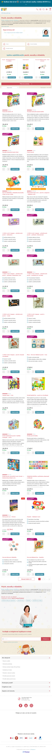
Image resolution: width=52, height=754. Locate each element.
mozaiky (7, 20)
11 (49, 579)
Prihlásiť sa (46, 639)
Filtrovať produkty (26, 84)
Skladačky (28, 600)
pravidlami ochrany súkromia (13, 642)
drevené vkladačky (14, 20)
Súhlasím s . (10, 642)
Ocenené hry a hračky (37, 600)
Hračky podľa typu (6, 13)
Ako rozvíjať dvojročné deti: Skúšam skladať (13, 32)
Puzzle (2, 20)
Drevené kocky (21, 600)
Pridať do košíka (11, 77)
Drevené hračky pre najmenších (8, 600)
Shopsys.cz (33, 749)
